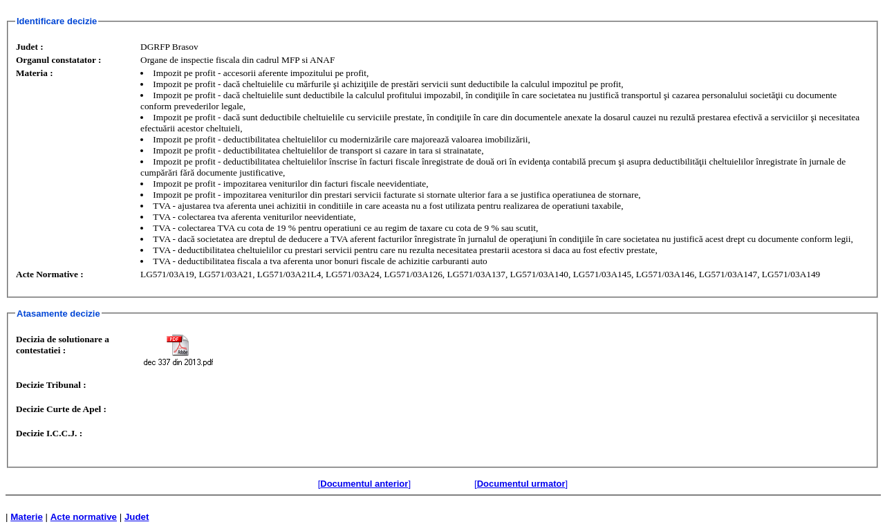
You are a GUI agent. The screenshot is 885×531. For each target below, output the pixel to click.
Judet (136, 517)
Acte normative (83, 517)
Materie (26, 517)
